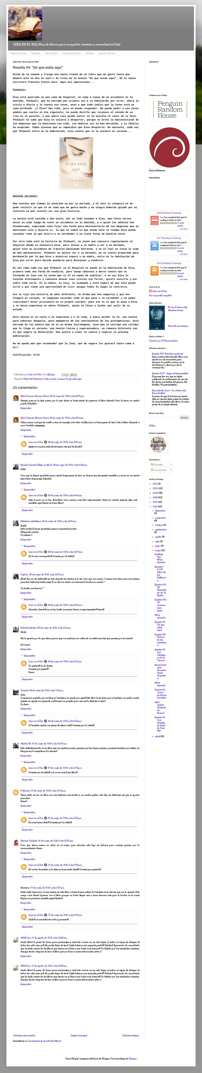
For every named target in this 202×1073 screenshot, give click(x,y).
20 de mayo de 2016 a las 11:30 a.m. (55, 840)
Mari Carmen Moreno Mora (35, 396)
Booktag (89, 53)
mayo (158, 550)
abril (158, 736)
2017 (155, 502)
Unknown (25, 790)
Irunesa (24, 690)
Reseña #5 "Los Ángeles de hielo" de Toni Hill (160, 724)
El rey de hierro (176, 307)
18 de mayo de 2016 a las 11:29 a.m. (65, 552)
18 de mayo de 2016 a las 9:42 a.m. (65, 442)
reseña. (53, 379)
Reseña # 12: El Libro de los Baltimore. (160, 573)
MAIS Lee (26, 937)
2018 (155, 497)
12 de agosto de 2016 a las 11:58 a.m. (49, 937)
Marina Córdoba (29, 840)
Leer (162, 217)
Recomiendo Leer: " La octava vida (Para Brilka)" (169, 392)
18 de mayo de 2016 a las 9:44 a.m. (65, 495)
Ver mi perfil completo (160, 295)
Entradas (157, 464)
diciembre (160, 510)
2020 (156, 488)
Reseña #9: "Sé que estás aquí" (160, 626)
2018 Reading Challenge (169, 212)
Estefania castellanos (31, 521)
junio (158, 546)
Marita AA (26, 743)
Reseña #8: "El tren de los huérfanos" (160, 640)
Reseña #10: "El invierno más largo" (161, 605)
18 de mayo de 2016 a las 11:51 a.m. (65, 605)
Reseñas (35, 53)
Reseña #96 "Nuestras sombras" (167, 353)
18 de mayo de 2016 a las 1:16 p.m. (54, 627)
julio (157, 541)
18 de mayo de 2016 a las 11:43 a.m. (46, 574)
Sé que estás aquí (73, 379)
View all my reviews (178, 326)
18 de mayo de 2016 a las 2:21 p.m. (46, 690)
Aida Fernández (28, 627)
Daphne (24, 574)
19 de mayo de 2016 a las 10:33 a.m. (49, 743)
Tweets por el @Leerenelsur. (163, 340)
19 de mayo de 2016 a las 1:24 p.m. (65, 768)
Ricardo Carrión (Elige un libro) (36, 465)
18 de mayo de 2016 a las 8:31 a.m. (67, 418)
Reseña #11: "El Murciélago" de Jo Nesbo (160, 590)
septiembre (161, 529)
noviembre (160, 518)
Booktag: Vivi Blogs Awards (160, 558)
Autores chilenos (107, 53)
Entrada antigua (131, 1035)
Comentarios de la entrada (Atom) (44, 1041)
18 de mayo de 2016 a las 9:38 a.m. (70, 465)
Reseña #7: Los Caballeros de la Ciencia (160, 655)
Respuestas (29, 436)
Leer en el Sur (36, 442)
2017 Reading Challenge (169, 238)
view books (183, 229)
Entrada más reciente (24, 1035)
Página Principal (18, 53)
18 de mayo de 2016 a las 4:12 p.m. (65, 661)
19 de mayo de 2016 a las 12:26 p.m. (48, 790)
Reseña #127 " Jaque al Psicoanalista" (170, 373)
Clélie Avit (28, 379)
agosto (158, 536)
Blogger (132, 1058)
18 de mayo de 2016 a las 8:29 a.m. (67, 396)
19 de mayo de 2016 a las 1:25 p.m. (65, 818)
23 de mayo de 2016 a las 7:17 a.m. (47, 887)
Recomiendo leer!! (72, 53)
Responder (26, 408)
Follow (152, 425)
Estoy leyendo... (160, 616)
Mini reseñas (51, 53)
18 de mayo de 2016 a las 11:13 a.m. (59, 521)
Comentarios (158, 470)
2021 (155, 484)
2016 (155, 506)
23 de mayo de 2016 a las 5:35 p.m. (65, 865)
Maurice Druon (175, 310)
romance (61, 379)
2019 (155, 493)
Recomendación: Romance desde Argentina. (160, 672)
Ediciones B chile (41, 379)
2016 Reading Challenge (169, 263)
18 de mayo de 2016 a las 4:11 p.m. (65, 721)
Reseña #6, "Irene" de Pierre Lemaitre (161, 693)
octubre (159, 525)
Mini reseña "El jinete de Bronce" (160, 707)
